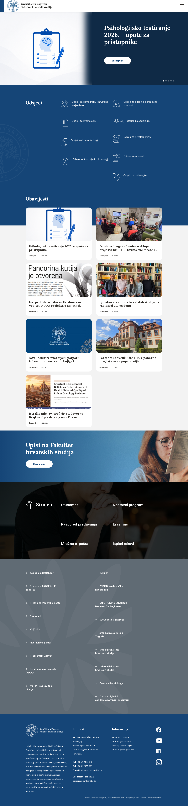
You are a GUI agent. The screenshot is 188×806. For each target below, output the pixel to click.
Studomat (69, 505)
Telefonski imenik (120, 737)
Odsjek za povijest (134, 156)
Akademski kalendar (40, 572)
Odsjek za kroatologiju (84, 120)
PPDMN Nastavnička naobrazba (109, 588)
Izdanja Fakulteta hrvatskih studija (107, 668)
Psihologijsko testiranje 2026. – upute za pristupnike (58, 248)
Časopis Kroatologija (109, 683)
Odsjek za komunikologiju (85, 140)
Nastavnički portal (38, 642)
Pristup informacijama (123, 745)
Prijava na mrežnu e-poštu (43, 602)
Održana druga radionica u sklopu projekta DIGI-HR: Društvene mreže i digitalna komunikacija (127, 249)
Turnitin (101, 572)
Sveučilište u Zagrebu (110, 619)
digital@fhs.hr (89, 781)
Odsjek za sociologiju (138, 120)
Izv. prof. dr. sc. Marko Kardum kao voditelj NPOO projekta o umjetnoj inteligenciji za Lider (55, 305)
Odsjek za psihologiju (135, 175)
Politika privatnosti (121, 741)
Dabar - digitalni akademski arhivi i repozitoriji (112, 698)
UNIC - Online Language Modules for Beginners (111, 604)
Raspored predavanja (79, 524)
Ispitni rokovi (123, 544)
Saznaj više (33, 256)
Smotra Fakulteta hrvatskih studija (107, 651)
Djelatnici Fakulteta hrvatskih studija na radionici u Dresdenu (129, 303)
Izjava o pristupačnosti (123, 749)
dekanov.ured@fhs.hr (91, 770)
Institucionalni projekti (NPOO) (41, 671)
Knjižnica (33, 629)
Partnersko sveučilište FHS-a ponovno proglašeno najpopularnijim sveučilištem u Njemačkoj (127, 361)
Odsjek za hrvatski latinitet (138, 136)
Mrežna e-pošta (74, 544)
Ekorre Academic (156, 798)
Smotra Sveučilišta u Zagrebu (109, 634)
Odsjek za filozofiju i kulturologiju (91, 159)
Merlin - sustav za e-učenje (40, 687)
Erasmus (120, 524)
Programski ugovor (39, 655)
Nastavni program (128, 505)
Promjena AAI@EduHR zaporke (41, 588)
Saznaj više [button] (118, 60)
